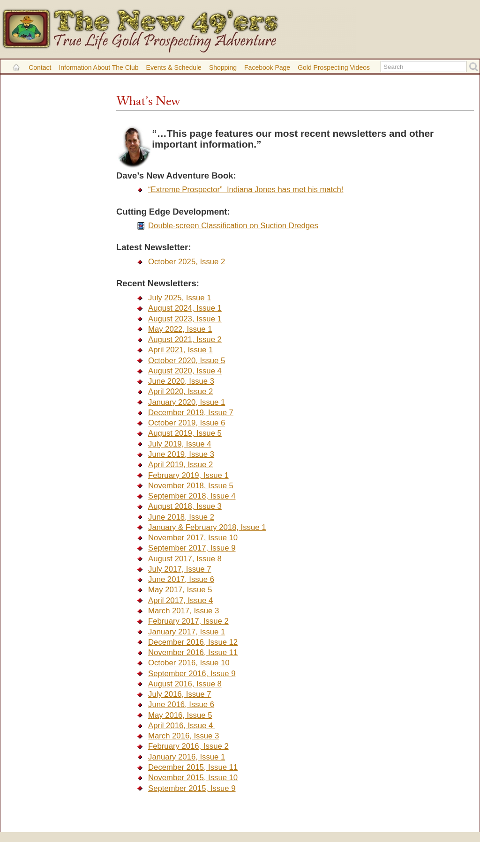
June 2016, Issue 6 (181, 704)
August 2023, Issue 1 (185, 318)
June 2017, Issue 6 (181, 579)
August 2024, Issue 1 (185, 308)
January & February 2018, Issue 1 (207, 527)
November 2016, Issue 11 (193, 652)
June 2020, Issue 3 (181, 381)
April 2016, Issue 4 (181, 725)
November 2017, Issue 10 (193, 537)
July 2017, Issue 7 (179, 569)
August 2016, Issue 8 (185, 683)
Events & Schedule (174, 67)
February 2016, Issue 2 (188, 746)
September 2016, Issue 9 (191, 673)
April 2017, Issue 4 (180, 600)
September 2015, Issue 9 (191, 788)
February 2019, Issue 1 (188, 475)
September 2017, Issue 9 (191, 548)
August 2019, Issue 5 (185, 433)
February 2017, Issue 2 (188, 621)
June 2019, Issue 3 (181, 454)
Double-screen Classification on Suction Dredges (233, 225)
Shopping (223, 67)
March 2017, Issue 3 (183, 610)
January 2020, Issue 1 (186, 402)
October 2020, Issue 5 (186, 360)
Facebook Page (267, 67)
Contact (40, 67)
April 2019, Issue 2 (180, 464)
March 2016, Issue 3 (183, 735)
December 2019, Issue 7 (190, 412)
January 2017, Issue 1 (186, 631)
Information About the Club (98, 67)
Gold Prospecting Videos (334, 67)
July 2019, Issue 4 (179, 444)
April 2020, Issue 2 (180, 391)
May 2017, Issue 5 (180, 589)
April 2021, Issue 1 (180, 349)
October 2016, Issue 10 (188, 662)
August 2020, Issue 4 (185, 370)
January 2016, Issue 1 (186, 757)
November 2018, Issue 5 (190, 485)
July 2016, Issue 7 (179, 694)
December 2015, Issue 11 (193, 767)
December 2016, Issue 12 (193, 642)
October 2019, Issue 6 (186, 422)
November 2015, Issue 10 (193, 777)
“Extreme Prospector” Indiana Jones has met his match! (245, 189)
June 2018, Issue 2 (181, 517)
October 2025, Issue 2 (186, 261)
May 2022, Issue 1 (180, 329)
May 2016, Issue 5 (180, 715)
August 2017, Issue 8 (185, 558)
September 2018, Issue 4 (191, 496)
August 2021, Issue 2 (185, 339)
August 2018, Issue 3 (185, 506)
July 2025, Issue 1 (179, 297)
